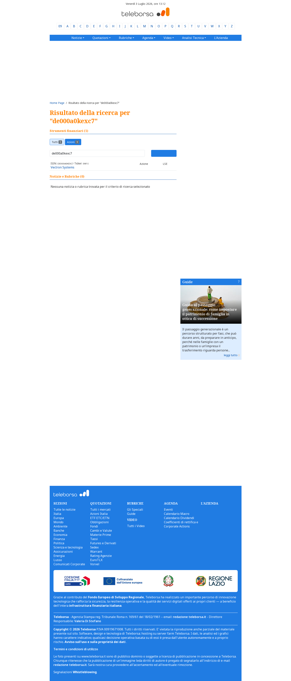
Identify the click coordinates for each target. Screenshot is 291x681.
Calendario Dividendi (179, 518)
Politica (58, 543)
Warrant (96, 551)
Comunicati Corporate (69, 564)
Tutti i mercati (100, 509)
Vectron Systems (62, 167)
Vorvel (94, 564)
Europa (58, 518)
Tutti (57, 142)
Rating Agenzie (101, 556)
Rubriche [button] (125, 38)
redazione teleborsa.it (189, 617)
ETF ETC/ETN (99, 518)
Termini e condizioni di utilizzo (75, 649)
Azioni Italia (99, 514)
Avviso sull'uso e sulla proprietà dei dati (95, 642)
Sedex (94, 547)
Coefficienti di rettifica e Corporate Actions (181, 524)
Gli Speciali (135, 509)
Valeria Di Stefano (87, 621)
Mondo (58, 522)
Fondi (94, 526)
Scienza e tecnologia (68, 547)
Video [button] (168, 38)
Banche (58, 530)
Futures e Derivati (103, 543)
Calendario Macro (176, 514)
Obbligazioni (99, 522)
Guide (187, 282)
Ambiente (60, 526)
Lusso (57, 560)
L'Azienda (221, 38)
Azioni (73, 142)
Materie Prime (100, 535)
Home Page (57, 103)
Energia (59, 556)
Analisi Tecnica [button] (193, 38)
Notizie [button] (76, 38)
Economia (60, 535)
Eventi (168, 509)
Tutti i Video (136, 526)
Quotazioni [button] (100, 38)
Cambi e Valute (101, 530)
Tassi (94, 539)
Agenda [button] (147, 38)
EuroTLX (96, 560)
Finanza (59, 539)
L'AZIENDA (209, 503)
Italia (57, 514)
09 (60, 26)
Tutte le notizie (64, 509)
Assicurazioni (63, 551)
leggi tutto (231, 355)
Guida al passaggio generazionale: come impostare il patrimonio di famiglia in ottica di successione (209, 311)
